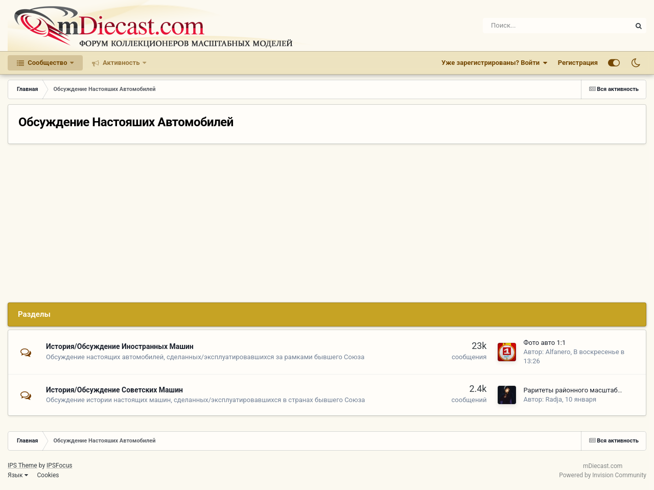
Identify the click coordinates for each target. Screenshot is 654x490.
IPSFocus (59, 465)
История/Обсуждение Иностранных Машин (120, 346)
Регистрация (578, 62)
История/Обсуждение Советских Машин (114, 390)
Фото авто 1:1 (544, 342)
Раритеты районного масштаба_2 (575, 390)
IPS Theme (22, 465)
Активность (121, 62)
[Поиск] (525, 25)
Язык (18, 475)
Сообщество (47, 62)
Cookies (48, 475)
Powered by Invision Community (602, 475)
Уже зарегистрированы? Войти (494, 63)
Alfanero (557, 352)
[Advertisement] (327, 220)
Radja (553, 399)
